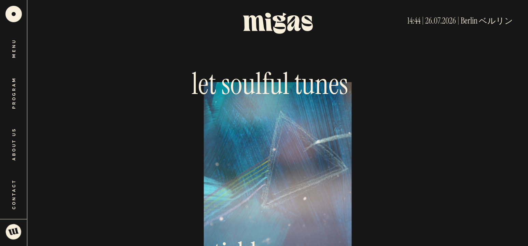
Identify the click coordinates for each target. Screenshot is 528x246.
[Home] (13, 14)
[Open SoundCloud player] (13, 232)
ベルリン (496, 20)
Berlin (469, 20)
